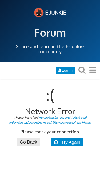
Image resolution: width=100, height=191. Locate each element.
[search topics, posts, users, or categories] (82, 70)
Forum (50, 32)
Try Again (67, 142)
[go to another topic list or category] (92, 70)
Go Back (28, 142)
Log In (65, 70)
